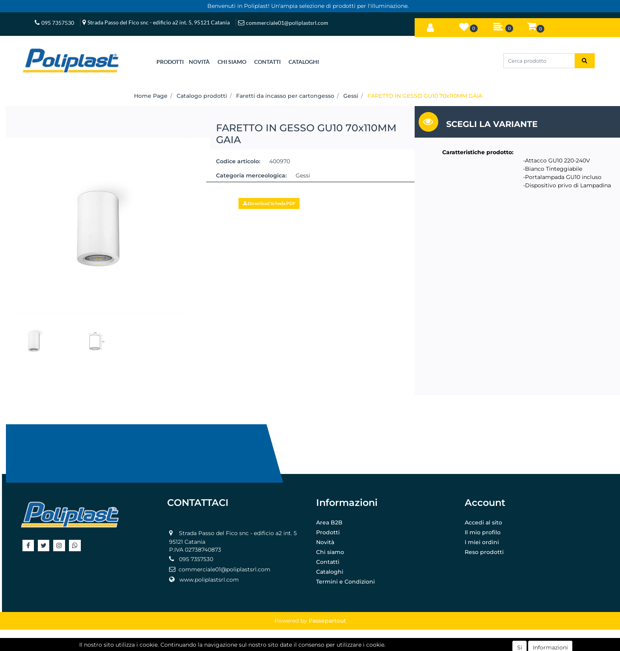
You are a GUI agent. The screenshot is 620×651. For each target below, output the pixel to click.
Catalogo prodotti (202, 95)
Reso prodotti (484, 552)
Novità (325, 542)
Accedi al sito (483, 522)
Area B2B (329, 522)
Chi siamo (330, 552)
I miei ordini (482, 542)
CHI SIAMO (232, 61)
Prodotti (328, 532)
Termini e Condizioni (345, 581)
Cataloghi (329, 571)
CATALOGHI (304, 61)
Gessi (350, 95)
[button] (430, 26)
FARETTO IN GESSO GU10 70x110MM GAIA (424, 95)
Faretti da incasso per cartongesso (285, 95)
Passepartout (327, 620)
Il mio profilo (483, 532)
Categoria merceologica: (251, 175)
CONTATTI (267, 61)
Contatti (327, 561)
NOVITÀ (199, 61)
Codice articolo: (238, 161)
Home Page (151, 95)
